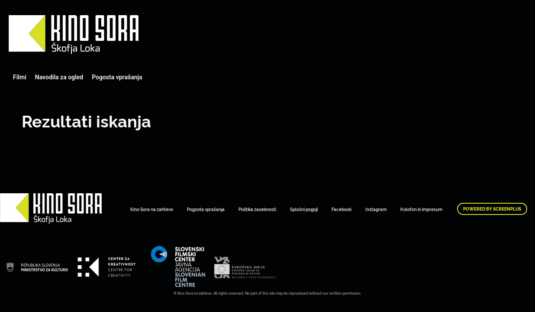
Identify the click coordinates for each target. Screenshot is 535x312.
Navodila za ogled (59, 77)
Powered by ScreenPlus (492, 209)
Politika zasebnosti (257, 209)
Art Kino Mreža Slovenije (74, 34)
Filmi (19, 77)
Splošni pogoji (304, 209)
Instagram (376, 209)
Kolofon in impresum (421, 209)
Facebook (341, 209)
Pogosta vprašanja (117, 77)
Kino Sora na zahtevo (151, 209)
